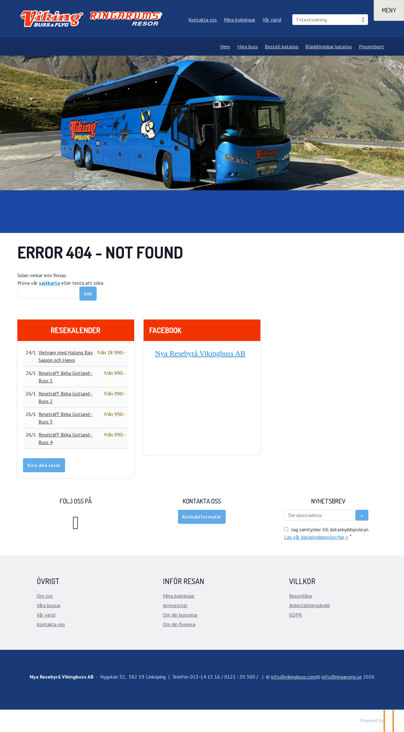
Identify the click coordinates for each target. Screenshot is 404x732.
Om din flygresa (179, 624)
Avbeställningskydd (309, 605)
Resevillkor (300, 596)
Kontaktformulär (201, 517)
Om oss (45, 596)
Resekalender (75, 330)
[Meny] (389, 10)
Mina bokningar (239, 19)
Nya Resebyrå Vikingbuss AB (200, 353)
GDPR (295, 615)
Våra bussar (49, 605)
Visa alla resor (44, 465)
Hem (225, 46)
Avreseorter (175, 605)
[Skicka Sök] (88, 294)
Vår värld (272, 19)
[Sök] (48, 292)
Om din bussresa (180, 615)
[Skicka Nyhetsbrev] (361, 515)
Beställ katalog (281, 46)
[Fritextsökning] (325, 19)
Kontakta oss (202, 19)
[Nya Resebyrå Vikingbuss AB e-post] (293, 677)
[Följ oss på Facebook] (76, 522)
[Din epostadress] (319, 515)
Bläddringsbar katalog (328, 46)
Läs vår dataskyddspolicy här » (316, 537)
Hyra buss (247, 46)
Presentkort (371, 46)
